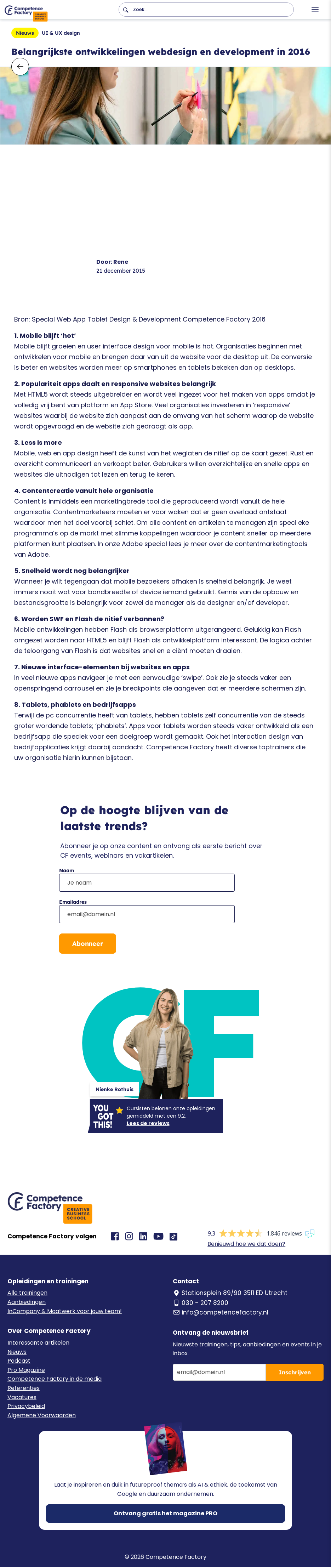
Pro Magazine (26, 1370)
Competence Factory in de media (54, 1379)
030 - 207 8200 (200, 1303)
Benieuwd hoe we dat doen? (246, 1244)
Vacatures (21, 1397)
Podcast (18, 1361)
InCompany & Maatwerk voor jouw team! (64, 1311)
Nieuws (17, 1352)
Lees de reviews (148, 1123)
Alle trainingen (27, 1293)
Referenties (23, 1388)
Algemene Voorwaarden (41, 1415)
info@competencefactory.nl (220, 1312)
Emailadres (73, 902)
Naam (66, 870)
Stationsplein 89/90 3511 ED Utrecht (230, 1293)
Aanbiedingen (26, 1302)
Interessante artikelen (38, 1343)
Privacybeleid (26, 1406)
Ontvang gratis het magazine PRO (165, 1513)
